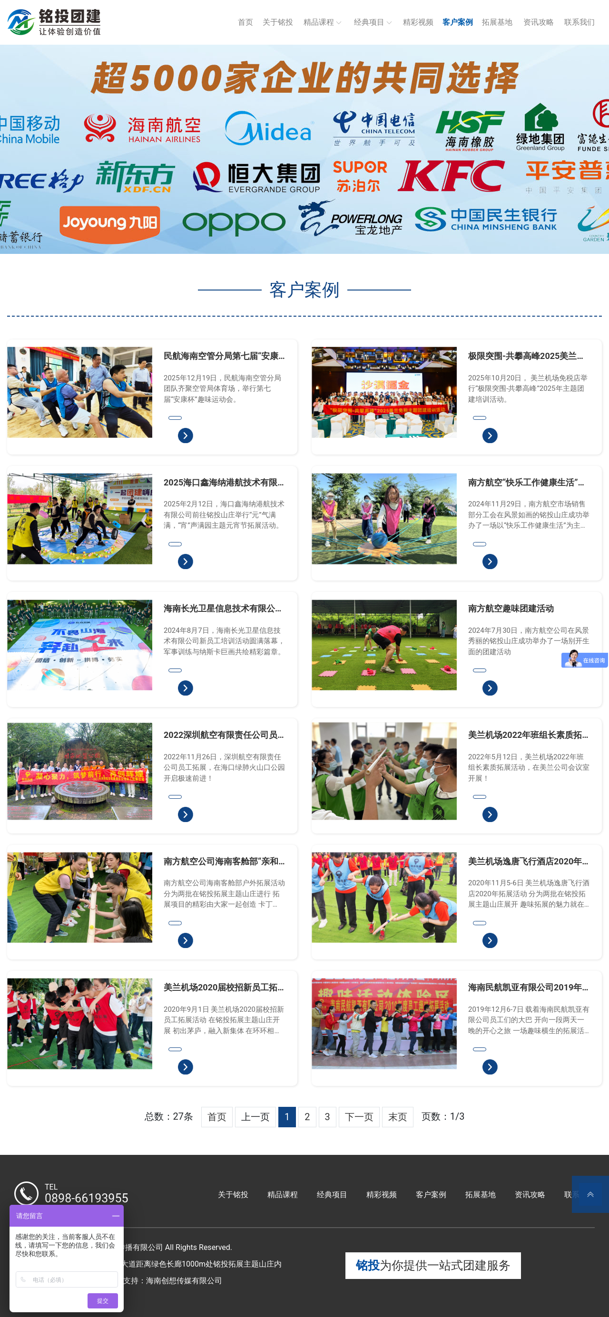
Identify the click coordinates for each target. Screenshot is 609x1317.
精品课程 (319, 22)
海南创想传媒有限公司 (184, 1280)
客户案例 (457, 22)
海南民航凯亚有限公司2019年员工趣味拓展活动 (525, 987)
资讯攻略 (538, 22)
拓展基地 (497, 22)
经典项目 (369, 22)
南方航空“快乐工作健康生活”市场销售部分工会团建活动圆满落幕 (528, 482)
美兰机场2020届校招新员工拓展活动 (220, 987)
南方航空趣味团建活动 (511, 608)
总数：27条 (169, 1116)
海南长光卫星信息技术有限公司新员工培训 (224, 608)
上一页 (255, 1117)
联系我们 (579, 22)
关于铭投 (278, 22)
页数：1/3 (443, 1116)
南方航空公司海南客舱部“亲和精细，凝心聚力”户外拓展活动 (221, 861)
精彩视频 (418, 22)
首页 (245, 22)
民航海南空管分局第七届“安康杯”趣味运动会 (221, 356)
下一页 (359, 1117)
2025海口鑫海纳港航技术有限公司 (220, 482)
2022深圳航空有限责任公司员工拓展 (220, 735)
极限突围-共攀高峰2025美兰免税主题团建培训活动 (526, 356)
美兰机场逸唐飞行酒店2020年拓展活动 (525, 861)
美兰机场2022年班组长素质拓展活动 (525, 735)
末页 (397, 1117)
